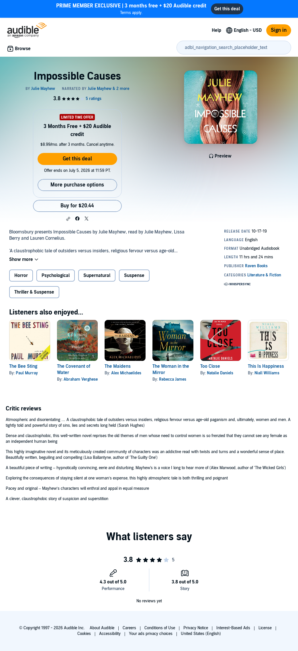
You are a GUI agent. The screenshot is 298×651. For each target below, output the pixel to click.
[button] (68, 219)
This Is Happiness (266, 366)
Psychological (56, 275)
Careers (129, 628)
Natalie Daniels (220, 373)
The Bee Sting (23, 366)
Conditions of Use (159, 628)
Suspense (134, 275)
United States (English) (201, 633)
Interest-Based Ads (233, 628)
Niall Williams (266, 373)
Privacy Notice (195, 628)
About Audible (102, 628)
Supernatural (96, 275)
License (265, 628)
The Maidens (118, 366)
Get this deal (77, 159)
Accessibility (110, 633)
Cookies (84, 633)
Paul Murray (27, 373)
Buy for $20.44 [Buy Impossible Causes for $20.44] (77, 206)
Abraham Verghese (81, 379)
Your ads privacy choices (150, 633)
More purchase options (77, 185)
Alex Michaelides (126, 373)
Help (216, 30)
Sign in (279, 30)
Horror (21, 275)
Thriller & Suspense (34, 292)
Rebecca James (172, 379)
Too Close (210, 366)
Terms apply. (131, 8)
